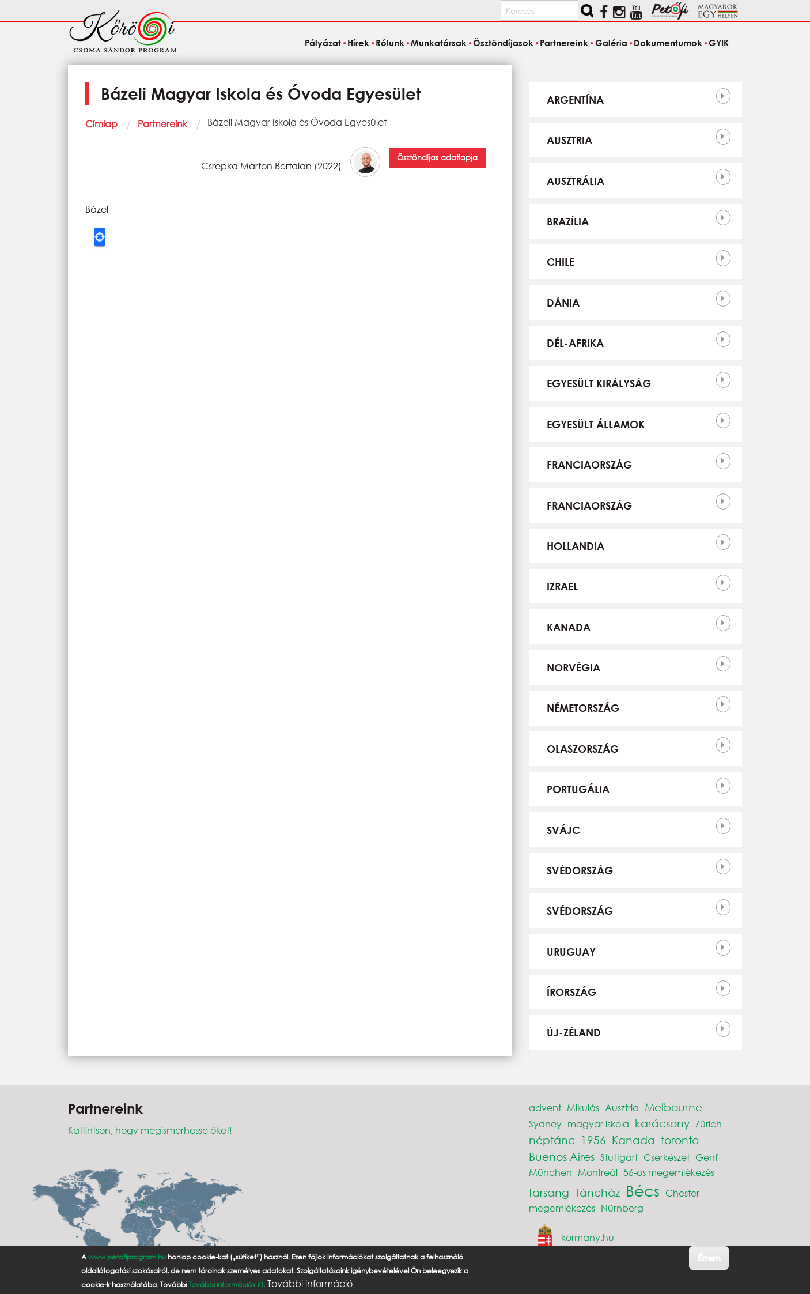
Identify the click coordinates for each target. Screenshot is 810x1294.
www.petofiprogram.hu (127, 1257)
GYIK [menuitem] (719, 42)
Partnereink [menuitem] (564, 42)
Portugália (578, 789)
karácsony (662, 1123)
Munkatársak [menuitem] (439, 42)
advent (545, 1107)
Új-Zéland (574, 1032)
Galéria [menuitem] (611, 42)
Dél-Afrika (575, 343)
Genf (706, 1157)
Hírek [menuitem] (358, 42)
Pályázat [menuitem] (323, 42)
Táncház (597, 1192)
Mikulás (583, 1107)
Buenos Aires (562, 1156)
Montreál (598, 1172)
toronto (680, 1139)
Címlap (101, 124)
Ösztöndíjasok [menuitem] (503, 42)
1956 (593, 1139)
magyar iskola (598, 1124)
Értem (709, 1257)
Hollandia (575, 546)
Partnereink (162, 124)
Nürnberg (622, 1208)
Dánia (563, 302)
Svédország (580, 870)
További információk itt (225, 1284)
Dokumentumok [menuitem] (668, 42)
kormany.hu (587, 1237)
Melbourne (673, 1107)
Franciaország (589, 464)
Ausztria (569, 140)
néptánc (552, 1139)
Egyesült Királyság (599, 383)
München (550, 1172)
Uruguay (571, 951)
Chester (682, 1193)
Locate (99, 237)
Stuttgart (619, 1157)
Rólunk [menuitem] (390, 42)
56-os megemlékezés (668, 1172)
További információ (310, 1283)
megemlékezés (562, 1208)
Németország (583, 707)
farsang (549, 1192)
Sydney (545, 1124)
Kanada (569, 627)
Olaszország (583, 748)
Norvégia (573, 667)
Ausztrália (575, 181)
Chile (560, 261)
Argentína (575, 99)
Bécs (643, 1190)
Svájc (563, 830)
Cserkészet (667, 1157)
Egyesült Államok (596, 424)
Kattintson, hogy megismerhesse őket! (150, 1130)
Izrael (562, 586)
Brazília (568, 221)
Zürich (708, 1124)
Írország (571, 992)
